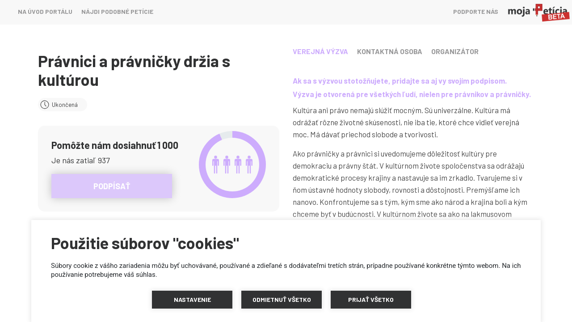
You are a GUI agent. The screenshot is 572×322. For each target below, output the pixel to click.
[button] (192, 300)
